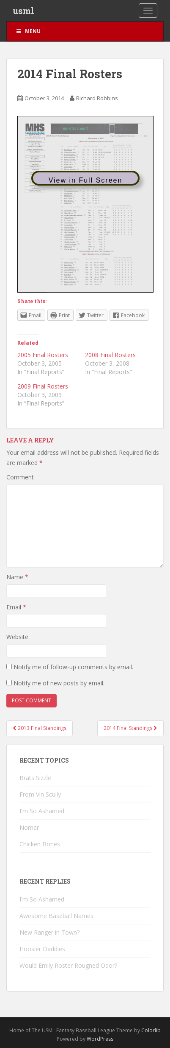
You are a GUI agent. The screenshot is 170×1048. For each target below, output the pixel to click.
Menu (28, 31)
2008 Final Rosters (110, 355)
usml (23, 10)
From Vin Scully (40, 794)
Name (17, 577)
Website (17, 637)
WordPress (100, 1038)
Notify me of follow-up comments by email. (73, 667)
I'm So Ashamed (41, 811)
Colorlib (151, 1030)
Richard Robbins (97, 98)
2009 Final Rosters (42, 386)
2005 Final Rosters (42, 355)
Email (16, 607)
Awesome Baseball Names (56, 916)
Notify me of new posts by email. (59, 683)
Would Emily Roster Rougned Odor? (68, 965)
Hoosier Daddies (42, 949)
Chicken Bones (39, 844)
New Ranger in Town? (49, 932)
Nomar (29, 827)
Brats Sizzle (35, 778)
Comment (20, 477)
